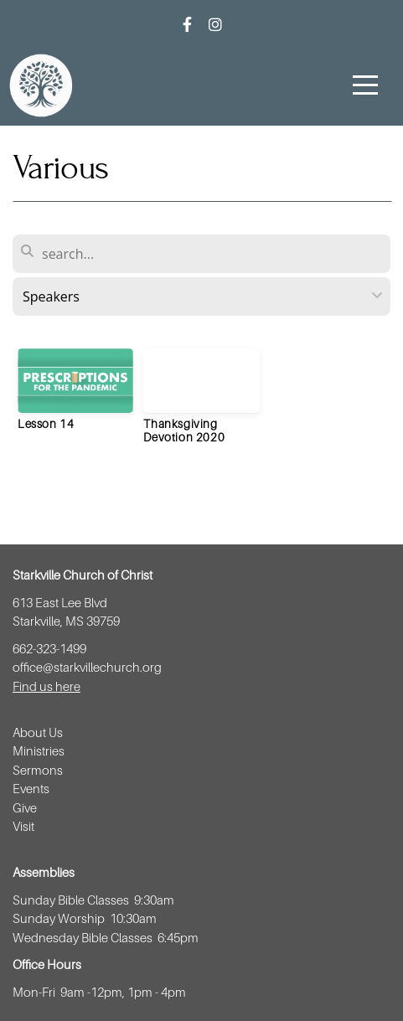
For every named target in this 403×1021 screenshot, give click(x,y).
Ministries (40, 750)
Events (32, 788)
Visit (25, 825)
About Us (38, 732)
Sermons (38, 769)
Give (25, 807)
